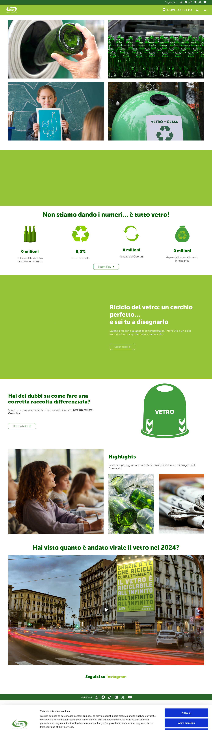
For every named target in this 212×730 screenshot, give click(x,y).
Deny (186, 710)
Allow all (186, 690)
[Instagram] (181, 2)
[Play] (106, 610)
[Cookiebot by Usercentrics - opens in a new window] (19, 724)
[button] (197, 10)
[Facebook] (186, 2)
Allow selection (186, 700)
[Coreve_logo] (11, 10)
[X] (200, 2)
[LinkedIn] (195, 2)
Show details (160, 724)
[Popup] (205, 10)
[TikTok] (191, 2)
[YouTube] (205, 2)
